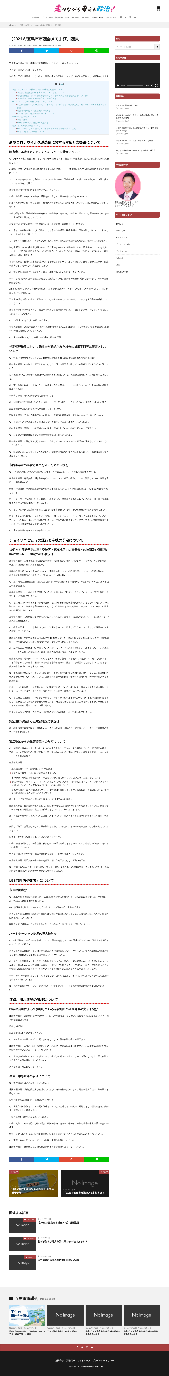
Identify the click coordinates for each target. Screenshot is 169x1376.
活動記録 (119, 258)
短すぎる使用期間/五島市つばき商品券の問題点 (135, 150)
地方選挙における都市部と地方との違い (59, 1260)
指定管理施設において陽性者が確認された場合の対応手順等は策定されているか (52, 95)
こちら (130, 206)
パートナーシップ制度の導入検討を (33, 122)
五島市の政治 (97, 17)
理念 (118, 265)
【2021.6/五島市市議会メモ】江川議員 (48, 25)
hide (61, 84)
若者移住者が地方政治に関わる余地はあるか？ (63, 1241)
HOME (13, 25)
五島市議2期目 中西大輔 (92, 1366)
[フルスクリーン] (156, 85)
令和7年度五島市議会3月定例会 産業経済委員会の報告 (141, 1333)
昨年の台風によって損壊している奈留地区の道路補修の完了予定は (46, 128)
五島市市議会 (56, 45)
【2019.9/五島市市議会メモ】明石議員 (58, 1222)
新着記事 (35, 17)
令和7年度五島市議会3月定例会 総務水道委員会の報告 (103, 1333)
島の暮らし (31, 1257)
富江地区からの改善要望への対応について (36, 113)
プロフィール (47, 17)
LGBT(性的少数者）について (25, 116)
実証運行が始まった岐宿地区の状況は (34, 110)
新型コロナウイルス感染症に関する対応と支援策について (38, 89)
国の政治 (75, 17)
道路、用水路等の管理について (26, 125)
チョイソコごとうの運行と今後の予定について (33, 101)
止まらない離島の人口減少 (127, 105)
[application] (137, 75)
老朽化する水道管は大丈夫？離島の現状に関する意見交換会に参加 (137, 116)
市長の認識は (23, 119)
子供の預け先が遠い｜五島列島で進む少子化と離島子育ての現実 (137, 129)
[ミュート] (152, 85)
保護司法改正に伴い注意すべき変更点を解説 (134, 140)
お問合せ (119, 224)
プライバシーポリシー (125, 244)
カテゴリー (120, 230)
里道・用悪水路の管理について (31, 131)
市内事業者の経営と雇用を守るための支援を (37, 98)
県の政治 (85, 17)
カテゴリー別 (110, 17)
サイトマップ (121, 237)
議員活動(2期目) (62, 17)
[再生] (118, 85)
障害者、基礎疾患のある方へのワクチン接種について (40, 92)
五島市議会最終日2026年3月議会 (62, 1331)
